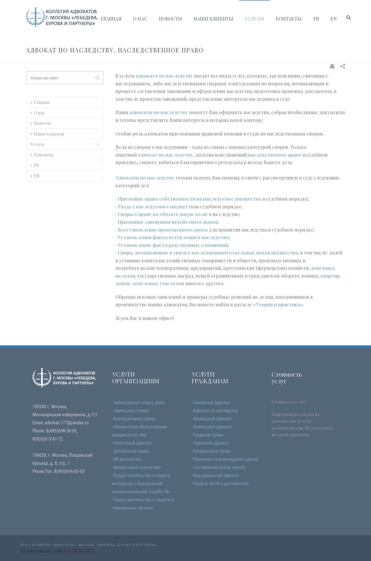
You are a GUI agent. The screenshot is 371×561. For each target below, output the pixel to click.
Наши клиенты (213, 19)
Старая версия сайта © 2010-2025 (57, 551)
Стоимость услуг (288, 402)
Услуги (254, 19)
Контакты (289, 19)
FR (316, 19)
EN (333, 19)
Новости (170, 19)
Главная (111, 19)
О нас (140, 19)
